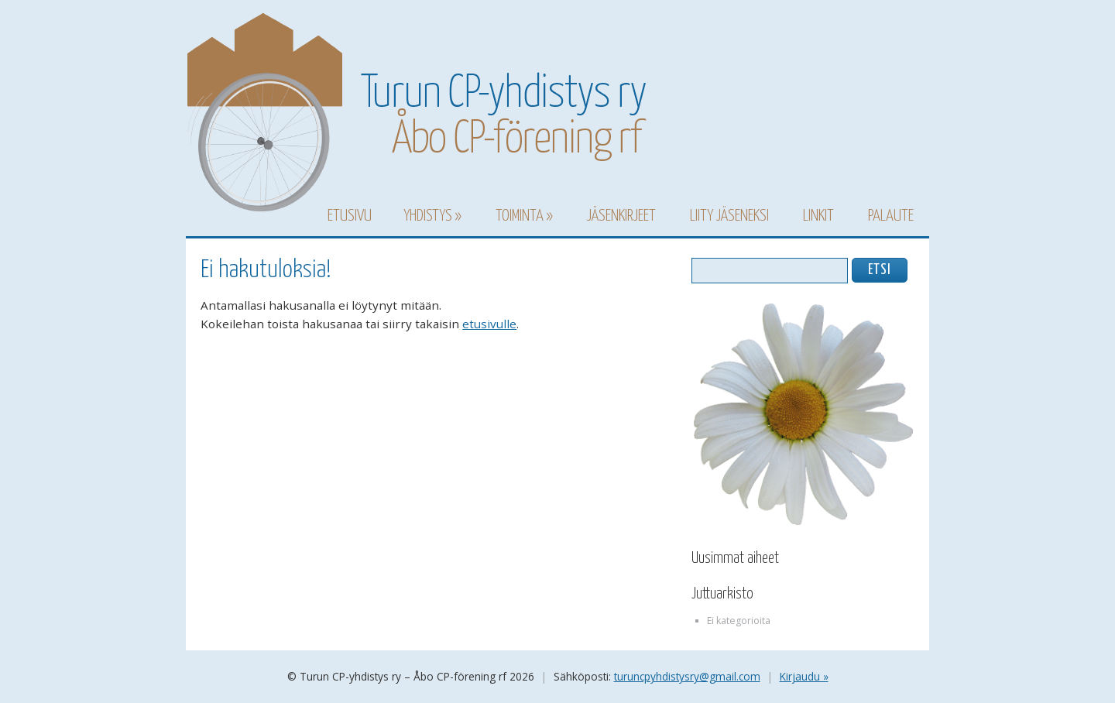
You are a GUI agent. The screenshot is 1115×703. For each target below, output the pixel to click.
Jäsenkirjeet (621, 216)
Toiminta (520, 216)
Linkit (818, 216)
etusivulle (489, 323)
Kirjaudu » (804, 676)
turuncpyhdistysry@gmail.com (687, 676)
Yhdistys (427, 216)
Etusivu (350, 216)
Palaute (891, 216)
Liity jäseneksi (729, 216)
